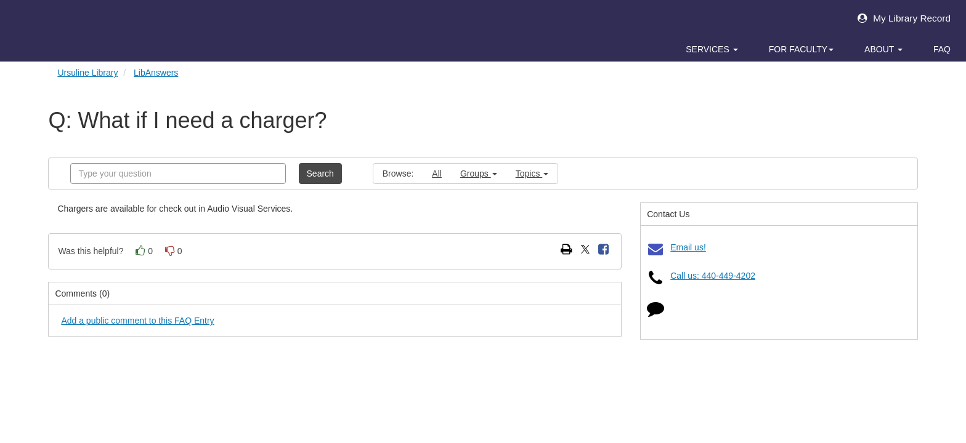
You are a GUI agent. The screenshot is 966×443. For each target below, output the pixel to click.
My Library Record (901, 18)
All (437, 173)
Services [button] (711, 49)
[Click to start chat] (655, 311)
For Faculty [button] (801, 49)
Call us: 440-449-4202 (712, 276)
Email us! (688, 247)
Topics (532, 173)
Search (320, 173)
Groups (478, 173)
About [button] (883, 49)
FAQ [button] (942, 49)
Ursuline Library (87, 73)
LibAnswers (156, 73)
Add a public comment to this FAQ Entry (137, 320)
